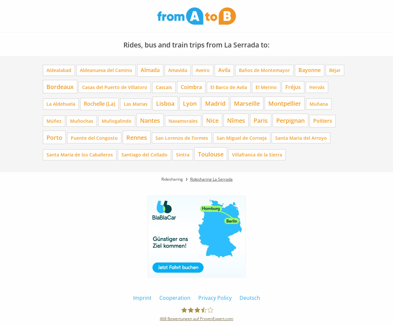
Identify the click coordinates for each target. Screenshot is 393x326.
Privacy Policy (215, 297)
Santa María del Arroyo (301, 138)
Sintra (182, 155)
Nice (212, 120)
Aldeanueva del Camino (106, 70)
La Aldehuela (60, 104)
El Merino (266, 87)
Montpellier (284, 103)
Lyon (190, 103)
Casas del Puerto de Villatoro (114, 87)
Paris (261, 120)
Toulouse (210, 154)
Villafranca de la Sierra (257, 155)
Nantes (150, 120)
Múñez (54, 121)
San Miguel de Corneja (242, 138)
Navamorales (183, 121)
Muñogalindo (117, 121)
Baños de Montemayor (264, 70)
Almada (150, 70)
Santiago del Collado (144, 155)
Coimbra (191, 87)
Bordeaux (60, 86)
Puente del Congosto (94, 138)
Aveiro (203, 70)
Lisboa (165, 103)
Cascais (164, 87)
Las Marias (136, 104)
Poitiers (322, 120)
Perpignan (290, 120)
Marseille (247, 103)
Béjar (335, 70)
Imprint (142, 297)
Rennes (136, 137)
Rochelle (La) (99, 103)
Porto (54, 137)
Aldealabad (58, 70)
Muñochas (81, 121)
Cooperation (174, 297)
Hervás (317, 87)
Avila (224, 70)
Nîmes (236, 120)
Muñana (319, 104)
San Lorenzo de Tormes (181, 138)
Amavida (177, 70)
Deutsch (250, 297)
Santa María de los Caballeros (79, 155)
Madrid (215, 103)
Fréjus (293, 87)
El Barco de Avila (228, 87)
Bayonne (309, 70)
